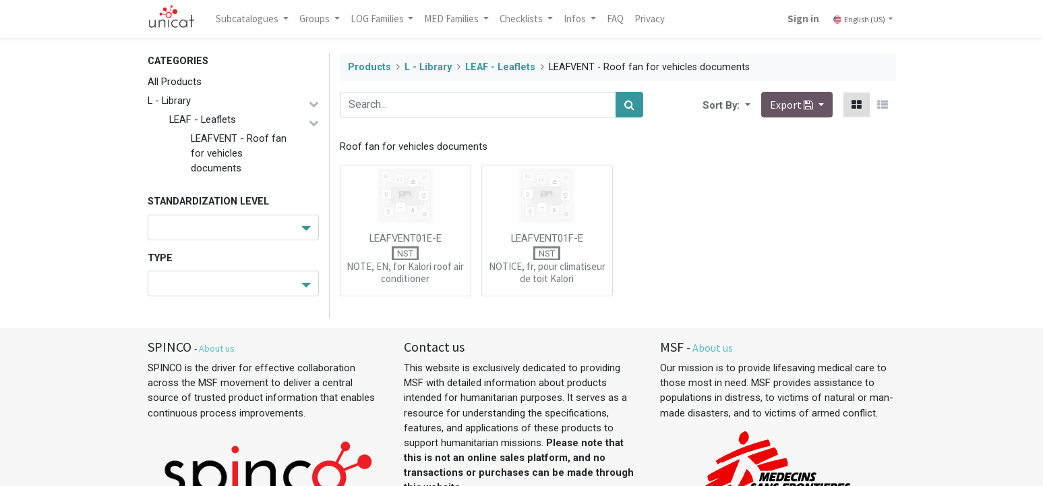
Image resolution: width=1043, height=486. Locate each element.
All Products (175, 82)
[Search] (629, 104)
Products (369, 67)
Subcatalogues (248, 18)
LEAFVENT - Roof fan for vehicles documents (239, 153)
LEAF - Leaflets (202, 119)
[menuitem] (615, 19)
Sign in (802, 18)
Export (792, 104)
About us (217, 348)
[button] (746, 104)
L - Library (169, 100)
